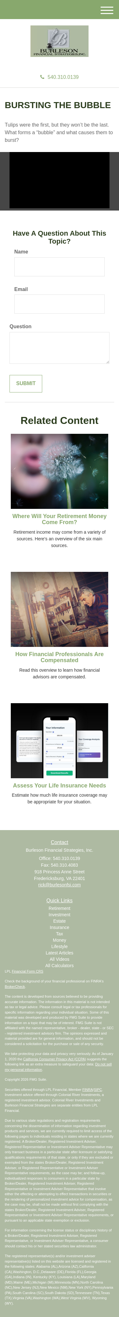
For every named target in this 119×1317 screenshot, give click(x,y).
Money (59, 940)
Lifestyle (59, 946)
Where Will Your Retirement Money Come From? (59, 519)
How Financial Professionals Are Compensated (59, 657)
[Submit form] (26, 383)
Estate (59, 921)
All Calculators (59, 965)
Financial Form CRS (27, 971)
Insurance (59, 927)
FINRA (88, 1090)
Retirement (59, 908)
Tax (59, 933)
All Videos (59, 959)
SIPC (98, 1090)
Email (21, 289)
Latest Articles (59, 952)
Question (20, 326)
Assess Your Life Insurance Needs (59, 785)
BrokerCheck (15, 986)
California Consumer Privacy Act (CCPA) (54, 1059)
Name (21, 251)
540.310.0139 (59, 77)
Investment (59, 914)
